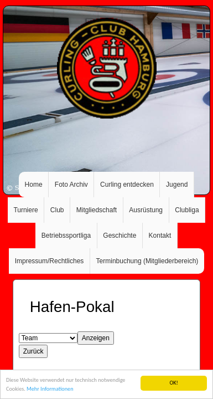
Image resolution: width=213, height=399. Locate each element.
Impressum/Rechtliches (49, 261)
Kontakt (160, 235)
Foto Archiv (71, 184)
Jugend (177, 184)
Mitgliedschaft (96, 210)
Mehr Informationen (50, 389)
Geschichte (119, 235)
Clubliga (187, 210)
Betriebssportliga (66, 235)
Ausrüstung (146, 210)
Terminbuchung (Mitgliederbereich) (147, 261)
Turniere (25, 210)
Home (34, 184)
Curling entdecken (127, 184)
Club (57, 210)
